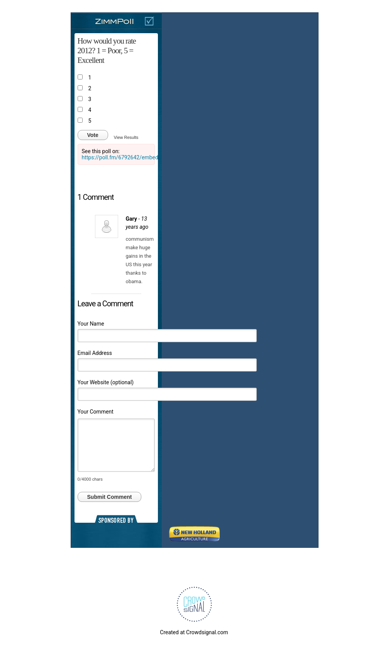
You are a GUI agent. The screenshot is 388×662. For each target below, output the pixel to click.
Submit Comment (109, 497)
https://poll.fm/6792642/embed (120, 157)
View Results (126, 137)
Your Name (91, 324)
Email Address (95, 353)
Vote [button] (92, 135)
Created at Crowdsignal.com (194, 632)
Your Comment (96, 412)
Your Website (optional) (106, 382)
